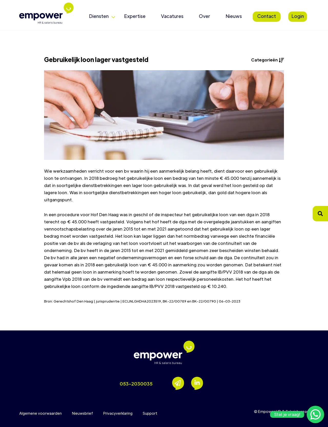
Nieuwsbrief (82, 413)
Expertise (135, 16)
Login (297, 16)
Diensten (99, 16)
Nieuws (233, 16)
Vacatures (172, 16)
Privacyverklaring (117, 413)
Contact (266, 16)
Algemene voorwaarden (40, 413)
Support (150, 413)
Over (204, 16)
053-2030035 (136, 384)
